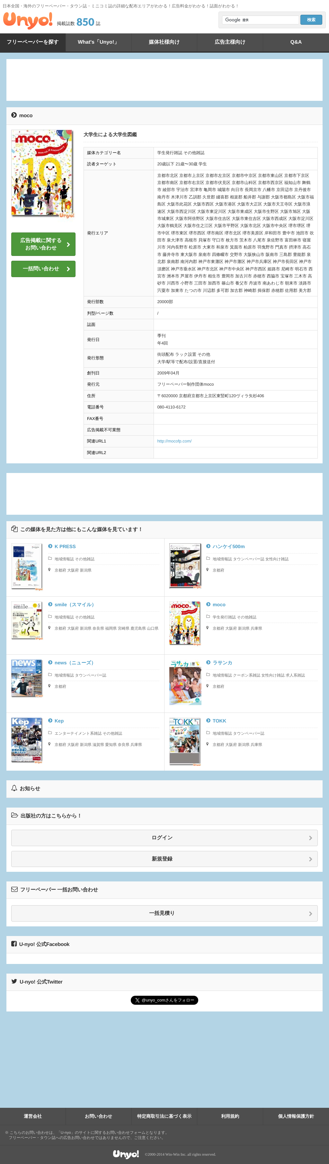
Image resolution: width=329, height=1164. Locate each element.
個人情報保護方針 (296, 1116)
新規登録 (232, 859)
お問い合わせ (98, 1116)
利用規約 (230, 1116)
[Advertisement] (164, 80)
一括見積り (231, 913)
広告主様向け (230, 42)
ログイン (232, 838)
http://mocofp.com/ (174, 441)
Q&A (296, 42)
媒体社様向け (164, 42)
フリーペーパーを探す (33, 42)
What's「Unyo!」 (98, 42)
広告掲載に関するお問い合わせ (45, 244)
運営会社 (33, 1116)
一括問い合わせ (46, 269)
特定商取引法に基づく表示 (164, 1116)
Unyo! (27, 21)
